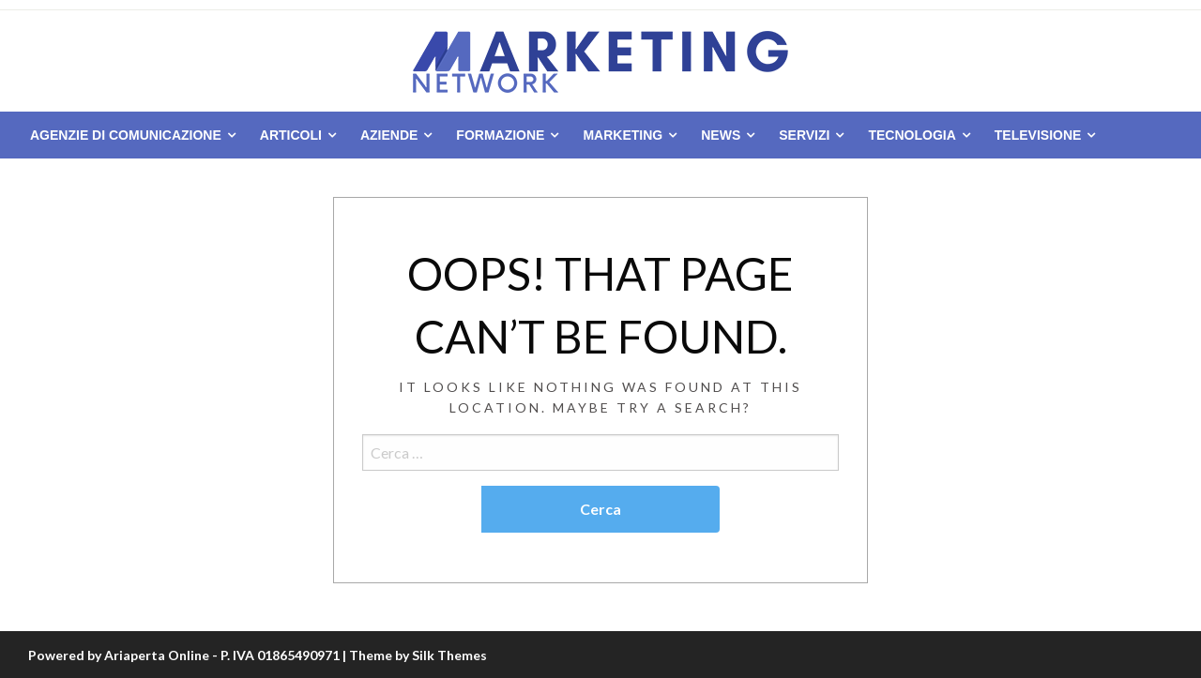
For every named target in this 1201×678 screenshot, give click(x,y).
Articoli (291, 135)
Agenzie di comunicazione (125, 135)
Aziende (389, 135)
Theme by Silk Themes (418, 655)
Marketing (622, 135)
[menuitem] (129, 135)
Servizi (804, 135)
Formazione (500, 135)
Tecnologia (911, 135)
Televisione (1038, 135)
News (720, 135)
